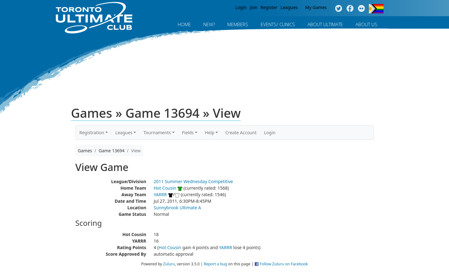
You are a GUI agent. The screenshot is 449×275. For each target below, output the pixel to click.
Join (254, 7)
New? (209, 24)
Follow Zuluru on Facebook (284, 264)
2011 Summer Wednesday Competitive (193, 181)
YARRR (160, 194)
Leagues (289, 7)
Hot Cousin (165, 188)
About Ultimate (325, 24)
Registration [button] (92, 132)
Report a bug (215, 264)
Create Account (241, 132)
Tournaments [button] (157, 132)
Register (269, 7)
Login (241, 7)
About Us (366, 24)
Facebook (350, 8)
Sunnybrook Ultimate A (177, 208)
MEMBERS (237, 24)
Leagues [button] (124, 132)
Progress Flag (376, 8)
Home (184, 24)
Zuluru (169, 264)
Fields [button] (188, 132)
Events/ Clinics (278, 24)
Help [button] (210, 132)
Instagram (361, 8)
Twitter (338, 8)
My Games (316, 7)
